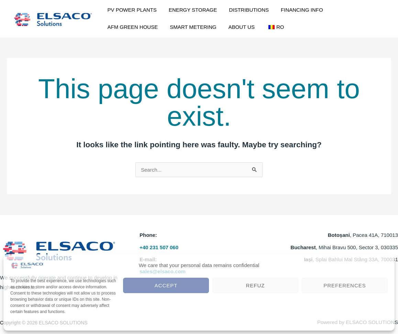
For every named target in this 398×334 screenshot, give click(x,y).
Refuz (255, 285)
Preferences (344, 285)
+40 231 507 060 (159, 247)
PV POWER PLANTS (129, 10)
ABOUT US (171, 27)
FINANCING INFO (284, 10)
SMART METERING (128, 27)
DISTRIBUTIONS (236, 10)
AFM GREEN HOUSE (337, 10)
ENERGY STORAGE (185, 10)
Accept (166, 285)
